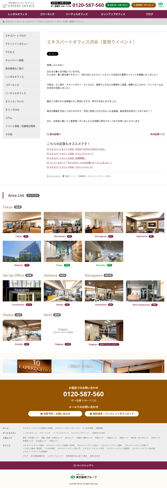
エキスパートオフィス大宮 (93, 448)
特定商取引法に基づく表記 (76, 456)
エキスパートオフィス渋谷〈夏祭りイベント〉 (65, 21)
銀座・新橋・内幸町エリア (51, 438)
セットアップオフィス (113, 14)
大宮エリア (155, 438)
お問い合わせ (95, 456)
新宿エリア (124, 438)
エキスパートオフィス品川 (87, 445)
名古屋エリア (41, 441)
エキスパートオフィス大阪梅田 (35, 451)
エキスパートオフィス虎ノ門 (69, 448)
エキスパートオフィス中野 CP (136, 445)
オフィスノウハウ (14, 101)
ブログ (149, 14)
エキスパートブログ (15, 35)
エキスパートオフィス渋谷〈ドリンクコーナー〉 (72, 153)
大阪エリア (53, 441)
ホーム (5, 428)
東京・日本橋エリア (31, 438)
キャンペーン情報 (14, 60)
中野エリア (99, 438)
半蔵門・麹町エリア (84, 438)
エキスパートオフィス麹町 (111, 445)
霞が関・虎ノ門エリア (140, 438)
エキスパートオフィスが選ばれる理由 (38, 428)
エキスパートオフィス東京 (33, 445)
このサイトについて (55, 456)
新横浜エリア (28, 441)
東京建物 (160, 5)
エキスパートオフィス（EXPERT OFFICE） (18, 5)
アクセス (9, 52)
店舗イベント (70, 176)
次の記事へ (157, 134)
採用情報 (99, 428)
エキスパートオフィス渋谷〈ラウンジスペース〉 (72, 167)
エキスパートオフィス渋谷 (99, 176)
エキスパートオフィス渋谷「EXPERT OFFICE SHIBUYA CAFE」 (78, 149)
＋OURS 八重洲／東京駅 (32, 448)
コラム (8, 117)
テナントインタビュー (16, 43)
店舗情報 (82, 176)
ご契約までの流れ (80, 366)
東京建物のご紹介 (14, 68)
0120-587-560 (83, 396)
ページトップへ (84, 465)
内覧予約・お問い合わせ (55, 413)
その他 (8, 134)
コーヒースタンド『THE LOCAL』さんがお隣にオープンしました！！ (81, 162)
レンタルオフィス (17, 14)
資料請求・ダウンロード (144, 5)
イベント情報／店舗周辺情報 (20, 126)
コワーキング (47, 14)
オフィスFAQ (12, 109)
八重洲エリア (111, 438)
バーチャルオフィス (77, 14)
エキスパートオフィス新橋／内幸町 (61, 445)
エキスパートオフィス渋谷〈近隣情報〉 (68, 158)
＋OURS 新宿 (50, 448)
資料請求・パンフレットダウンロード (112, 413)
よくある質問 (88, 428)
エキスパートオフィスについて (67, 428)
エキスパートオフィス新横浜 (118, 448)
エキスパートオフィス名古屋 (143, 448)
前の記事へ (54, 134)
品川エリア (69, 438)
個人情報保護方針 (38, 456)
